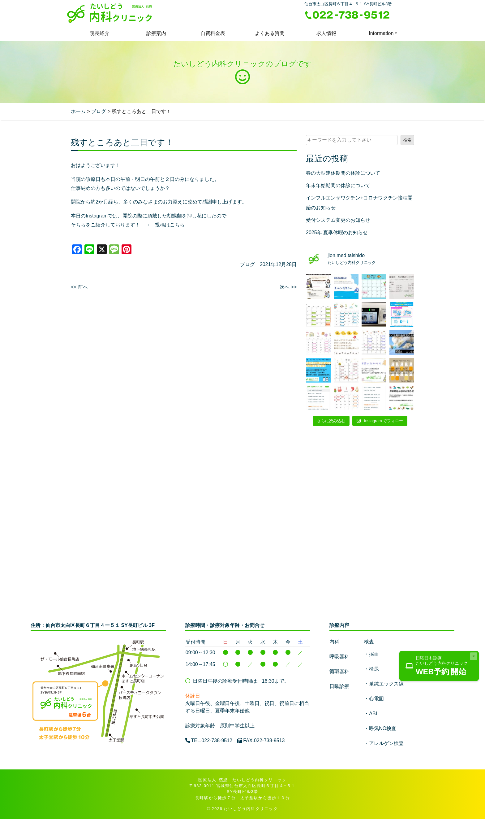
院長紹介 (99, 33)
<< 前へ (79, 287)
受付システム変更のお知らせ (338, 220)
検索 (407, 140)
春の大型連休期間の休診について (343, 173)
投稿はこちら (170, 224)
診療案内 (156, 33)
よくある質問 (270, 33)
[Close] (473, 656)
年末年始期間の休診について (338, 185)
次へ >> (288, 287)
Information (381, 33)
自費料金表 (212, 33)
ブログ (247, 264)
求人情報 (326, 33)
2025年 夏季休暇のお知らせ (337, 232)
